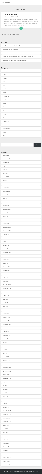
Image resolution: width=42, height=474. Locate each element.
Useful (4, 132)
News (4, 103)
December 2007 (7, 324)
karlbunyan (7, 16)
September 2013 (7, 238)
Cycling (5, 71)
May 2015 (5, 198)
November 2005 (7, 414)
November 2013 (7, 230)
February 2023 (6, 180)
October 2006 (6, 374)
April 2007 (5, 353)
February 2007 (6, 360)
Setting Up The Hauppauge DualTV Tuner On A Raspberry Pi (18, 56)
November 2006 (7, 371)
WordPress (22, 471)
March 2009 (6, 281)
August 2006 (6, 382)
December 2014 (7, 209)
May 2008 (5, 306)
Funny (4, 81)
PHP (4, 110)
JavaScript (5, 89)
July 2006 (5, 385)
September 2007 (7, 335)
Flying (4, 74)
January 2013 (6, 245)
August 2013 (6, 241)
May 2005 (5, 436)
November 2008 (7, 288)
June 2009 (5, 274)
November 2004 (7, 457)
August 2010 (6, 263)
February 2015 (6, 202)
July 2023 (5, 166)
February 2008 (6, 317)
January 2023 (6, 184)
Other (4, 107)
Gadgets (5, 85)
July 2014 (5, 216)
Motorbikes (6, 96)
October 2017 (6, 191)
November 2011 (7, 256)
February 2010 (6, 266)
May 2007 (5, 349)
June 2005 (5, 432)
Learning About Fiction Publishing (11, 49)
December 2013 (7, 227)
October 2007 (6, 331)
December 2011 (7, 252)
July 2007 (5, 342)
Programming (6, 117)
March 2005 (6, 443)
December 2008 (7, 284)
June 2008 (5, 302)
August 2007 (6, 338)
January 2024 (6, 162)
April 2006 (5, 396)
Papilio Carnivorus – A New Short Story (12, 45)
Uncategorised (6, 128)
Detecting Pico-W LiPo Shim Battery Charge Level (15, 60)
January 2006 (6, 407)
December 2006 (7, 367)
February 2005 (6, 446)
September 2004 (7, 465)
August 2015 (6, 194)
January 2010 (6, 270)
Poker (4, 114)
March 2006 (6, 400)
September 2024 (7, 158)
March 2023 (6, 176)
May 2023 (5, 169)
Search (3, 142)
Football (5, 78)
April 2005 (5, 439)
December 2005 (7, 410)
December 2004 (7, 454)
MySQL (5, 99)
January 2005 (6, 450)
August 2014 (6, 212)
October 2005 (6, 418)
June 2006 (5, 389)
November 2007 (7, 328)
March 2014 (6, 223)
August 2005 (6, 425)
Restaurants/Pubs (7, 125)
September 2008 (7, 292)
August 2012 (6, 248)
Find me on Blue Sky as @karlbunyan (10, 34)
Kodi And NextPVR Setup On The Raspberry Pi (14, 53)
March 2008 (6, 313)
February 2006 (6, 403)
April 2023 (5, 173)
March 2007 (6, 356)
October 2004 (6, 461)
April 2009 (5, 277)
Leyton (4, 92)
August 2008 (6, 295)
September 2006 (7, 378)
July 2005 (5, 428)
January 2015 (6, 205)
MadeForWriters (34, 471)
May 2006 (5, 392)
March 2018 (6, 187)
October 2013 (6, 234)
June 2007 (5, 346)
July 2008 (5, 299)
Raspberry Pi (6, 121)
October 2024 (6, 155)
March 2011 (6, 259)
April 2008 (5, 310)
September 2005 (7, 421)
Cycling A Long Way (10, 14)
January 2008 (6, 320)
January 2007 (6, 364)
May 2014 (5, 220)
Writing (5, 135)
